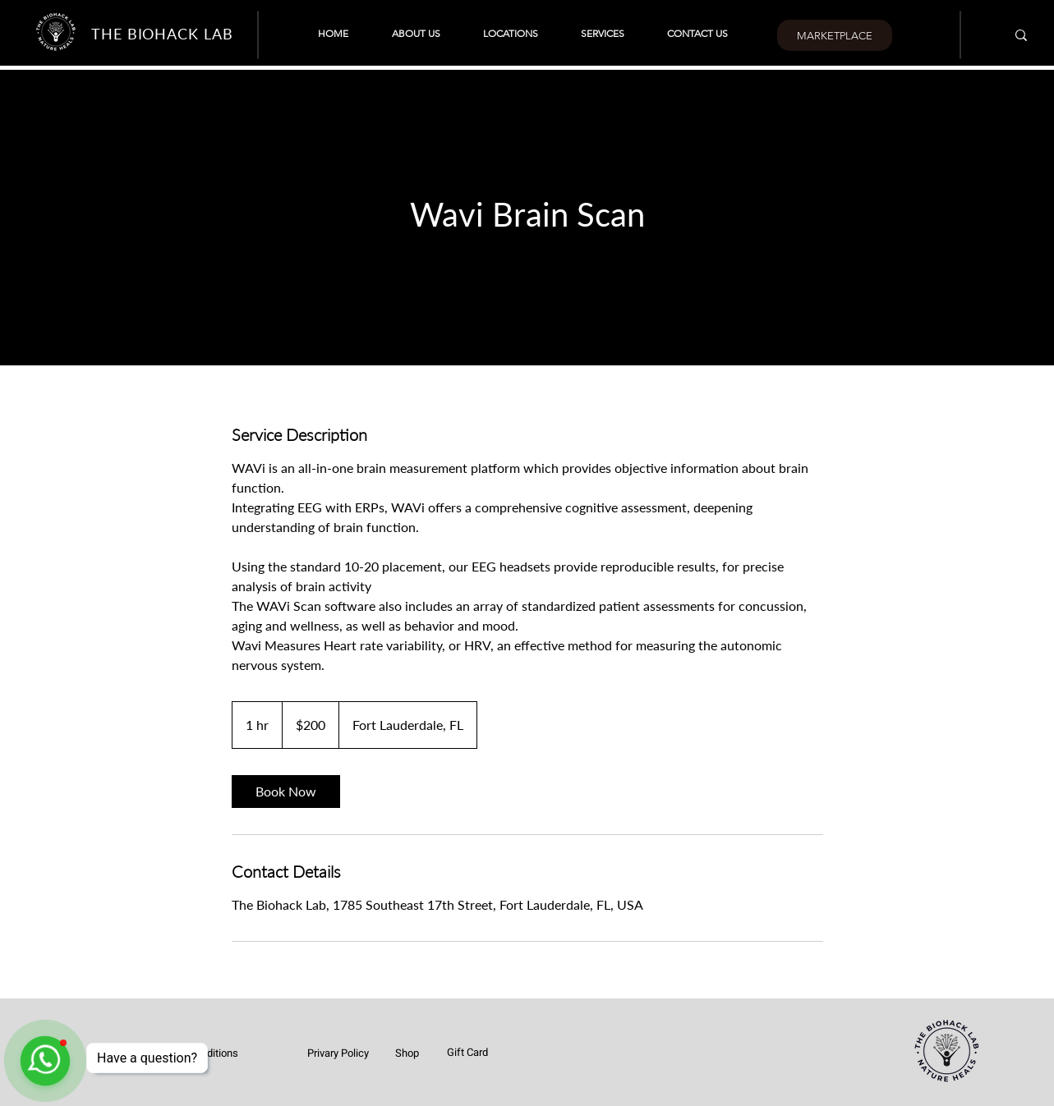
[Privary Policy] (338, 1052)
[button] (510, 34)
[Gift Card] (467, 1051)
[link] (286, 791)
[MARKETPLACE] (834, 35)
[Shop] (406, 1052)
